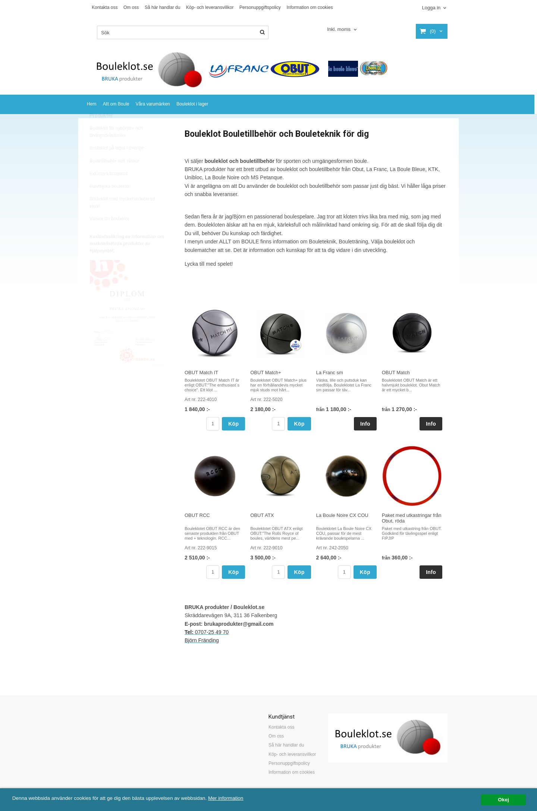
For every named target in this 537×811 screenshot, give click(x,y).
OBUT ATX (262, 515)
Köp (233, 424)
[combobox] (342, 29)
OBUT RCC (197, 515)
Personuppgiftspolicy (260, 7)
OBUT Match (396, 372)
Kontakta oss (104, 7)
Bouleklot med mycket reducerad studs (122, 219)
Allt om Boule (116, 104)
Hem (91, 104)
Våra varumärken (153, 104)
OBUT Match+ (265, 372)
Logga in (431, 7)
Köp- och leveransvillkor (209, 7)
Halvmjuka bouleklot (109, 203)
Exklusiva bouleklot (109, 190)
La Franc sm (329, 372)
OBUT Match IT (201, 372)
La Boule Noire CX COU (342, 515)
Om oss (131, 7)
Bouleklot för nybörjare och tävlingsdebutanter (116, 148)
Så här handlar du (162, 7)
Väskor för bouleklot (109, 235)
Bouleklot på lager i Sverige (117, 164)
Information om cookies (309, 7)
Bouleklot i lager (192, 104)
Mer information (225, 798)
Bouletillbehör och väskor (114, 177)
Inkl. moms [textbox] (339, 29)
